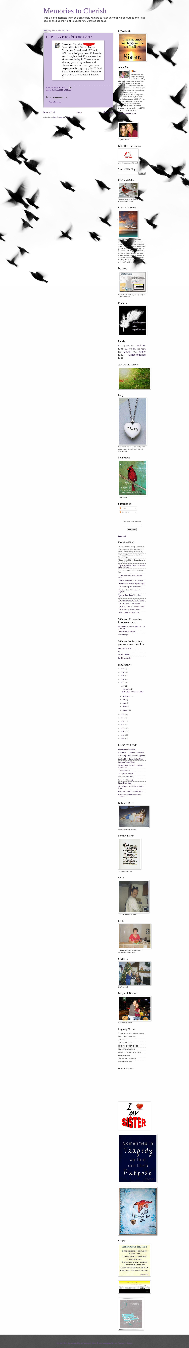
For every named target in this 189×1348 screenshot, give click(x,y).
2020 (123, 672)
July (124, 700)
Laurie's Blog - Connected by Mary (130, 759)
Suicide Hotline (123, 655)
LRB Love (67, 90)
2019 (123, 676)
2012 (123, 725)
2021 (123, 669)
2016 (123, 686)
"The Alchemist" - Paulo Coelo (129, 603)
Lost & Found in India (125, 777)
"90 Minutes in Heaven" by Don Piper (131, 583)
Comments (124, 512)
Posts (123, 508)
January (126, 710)
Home (79, 112)
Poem (143, 349)
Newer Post (49, 112)
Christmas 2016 (57, 90)
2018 (123, 679)
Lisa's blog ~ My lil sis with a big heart (131, 756)
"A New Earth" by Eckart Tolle (128, 613)
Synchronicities (137, 354)
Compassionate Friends (126, 632)
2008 (123, 738)
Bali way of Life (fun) (125, 780)
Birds (128, 346)
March (125, 706)
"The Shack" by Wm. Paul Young (130, 587)
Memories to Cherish (75, 11)
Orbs (134, 349)
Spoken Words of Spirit (126, 762)
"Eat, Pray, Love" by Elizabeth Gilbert (131, 606)
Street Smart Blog (124, 783)
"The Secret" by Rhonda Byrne (129, 609)
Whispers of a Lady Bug (126, 749)
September (127, 696)
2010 (123, 732)
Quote (127, 351)
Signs (142, 351)
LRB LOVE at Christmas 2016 (69, 37)
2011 (123, 728)
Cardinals (140, 345)
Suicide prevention (124, 658)
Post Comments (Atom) (61, 117)
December (126, 689)
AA (119, 652)
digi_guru (113, 1343)
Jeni (134, 71)
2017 (123, 683)
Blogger (129, 1343)
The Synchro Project (125, 773)
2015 (123, 714)
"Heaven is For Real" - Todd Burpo (130, 580)
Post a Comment (55, 102)
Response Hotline (124, 648)
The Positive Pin (124, 770)
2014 (123, 718)
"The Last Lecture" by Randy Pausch (131, 600)
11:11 (119, 346)
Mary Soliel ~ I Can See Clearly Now (131, 753)
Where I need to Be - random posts (130, 791)
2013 (123, 721)
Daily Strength (123, 635)
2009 (123, 735)
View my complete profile (127, 113)
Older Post (108, 112)
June (125, 703)
